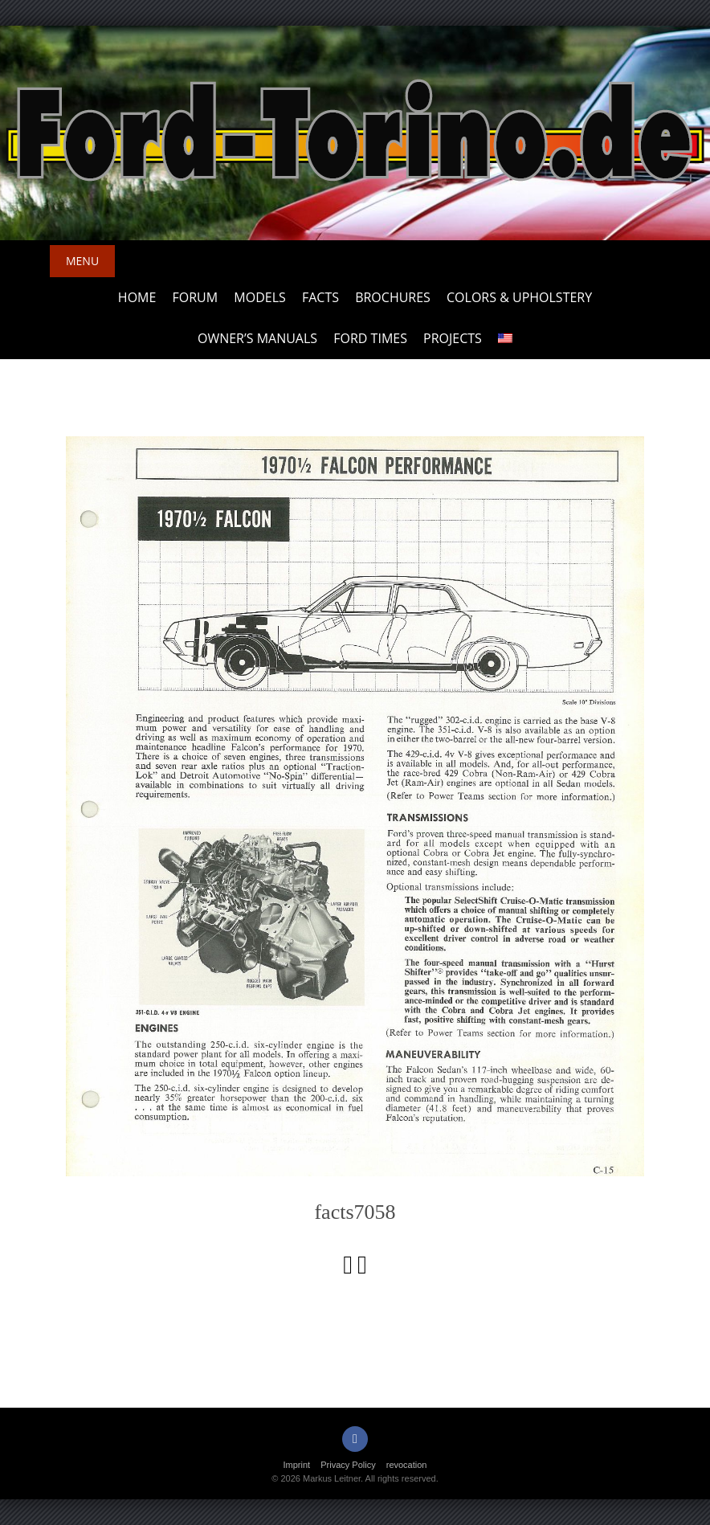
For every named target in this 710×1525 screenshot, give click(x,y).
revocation (406, 1465)
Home (137, 297)
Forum (195, 297)
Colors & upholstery (519, 297)
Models (259, 297)
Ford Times (370, 338)
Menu (82, 260)
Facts (320, 297)
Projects (452, 338)
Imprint (297, 1465)
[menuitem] (505, 338)
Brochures (392, 297)
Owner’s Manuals (257, 338)
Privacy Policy (347, 1465)
